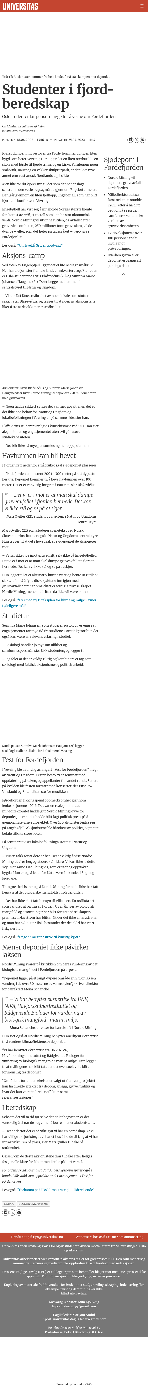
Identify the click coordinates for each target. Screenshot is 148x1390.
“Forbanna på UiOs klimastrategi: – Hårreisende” (56, 1190)
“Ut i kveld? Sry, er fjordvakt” (40, 245)
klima (9, 1203)
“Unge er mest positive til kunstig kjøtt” (48, 937)
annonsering (133, 1237)
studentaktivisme (33, 1203)
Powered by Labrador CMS (74, 1384)
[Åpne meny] (142, 6)
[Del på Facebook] (130, 140)
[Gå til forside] (20, 6)
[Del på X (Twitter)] (136, 140)
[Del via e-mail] (142, 140)
